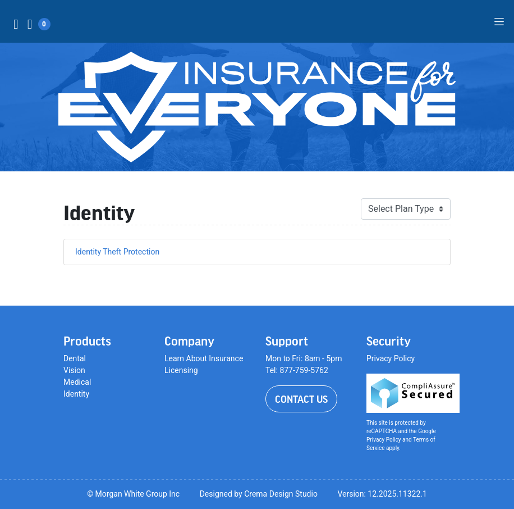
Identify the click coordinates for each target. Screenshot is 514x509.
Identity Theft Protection (117, 251)
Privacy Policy (390, 358)
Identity (76, 393)
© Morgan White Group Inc (133, 493)
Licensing (181, 370)
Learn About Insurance (203, 358)
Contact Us (301, 399)
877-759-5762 (303, 370)
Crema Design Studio (281, 493)
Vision (74, 370)
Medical (77, 382)
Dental (74, 358)
